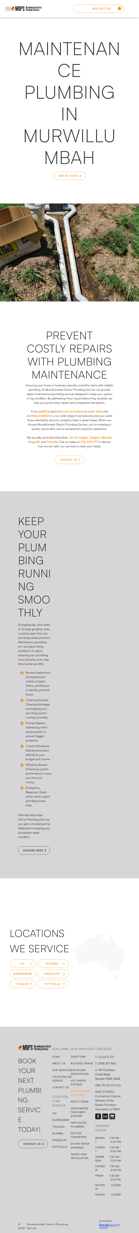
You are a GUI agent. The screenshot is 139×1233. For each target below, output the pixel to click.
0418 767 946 (107, 1063)
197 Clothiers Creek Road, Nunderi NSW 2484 (107, 1074)
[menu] (8, 8)
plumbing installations (40, 416)
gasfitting (44, 411)
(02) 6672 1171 (89, 442)
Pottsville (52, 442)
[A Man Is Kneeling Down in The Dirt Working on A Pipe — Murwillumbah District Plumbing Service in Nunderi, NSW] (104, 536)
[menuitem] (65, 1056)
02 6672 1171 (106, 1057)
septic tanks (95, 411)
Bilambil (106, 437)
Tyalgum (94, 437)
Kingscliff (34, 442)
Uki (71, 437)
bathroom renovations (70, 411)
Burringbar (81, 437)
